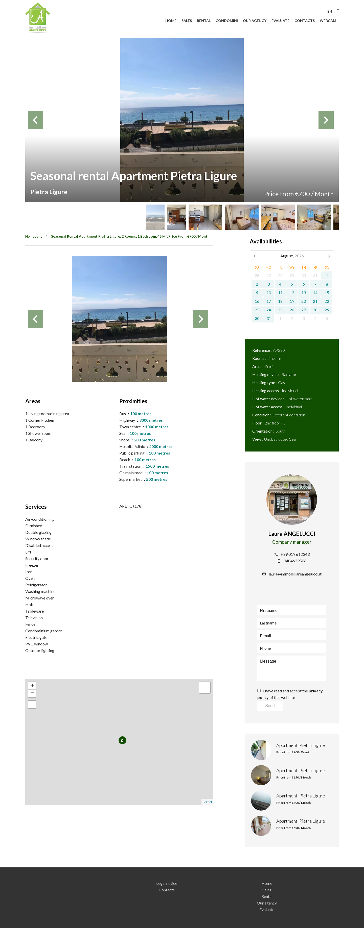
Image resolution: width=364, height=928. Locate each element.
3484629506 (295, 560)
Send (270, 706)
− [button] (32, 693)
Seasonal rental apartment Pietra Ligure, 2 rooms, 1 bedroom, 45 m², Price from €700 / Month (130, 236)
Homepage (33, 236)
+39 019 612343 (295, 554)
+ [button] (32, 686)
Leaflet (207, 802)
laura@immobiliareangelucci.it (295, 573)
